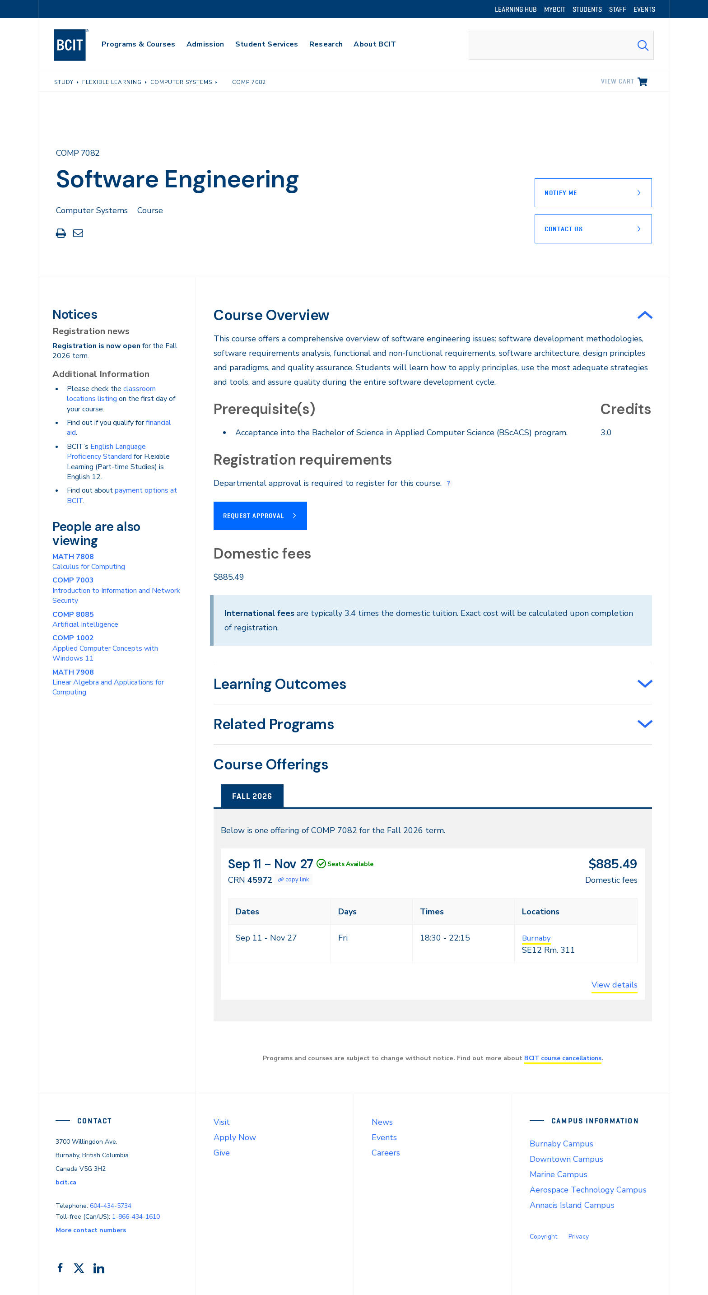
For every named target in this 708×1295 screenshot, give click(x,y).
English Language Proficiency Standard (106, 451)
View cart (617, 81)
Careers (386, 1152)
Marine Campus (558, 1174)
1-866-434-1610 (136, 1216)
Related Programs (274, 724)
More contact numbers (91, 1229)
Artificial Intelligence (85, 619)
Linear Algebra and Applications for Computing (108, 682)
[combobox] (561, 45)
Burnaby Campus (561, 1143)
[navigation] (80, 45)
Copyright (543, 1236)
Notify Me (561, 192)
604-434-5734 (110, 1205)
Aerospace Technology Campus (588, 1189)
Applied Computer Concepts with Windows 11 (105, 648)
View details (615, 984)
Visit (222, 1121)
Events (384, 1137)
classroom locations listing (111, 394)
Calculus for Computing (88, 562)
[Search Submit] (643, 45)
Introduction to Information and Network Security (116, 590)
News (382, 1121)
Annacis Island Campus (572, 1204)
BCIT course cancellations (562, 1057)
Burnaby (537, 937)
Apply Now (235, 1137)
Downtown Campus (566, 1158)
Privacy (578, 1236)
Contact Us (564, 229)
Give (222, 1152)
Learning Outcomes (280, 684)
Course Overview (272, 315)
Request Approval (253, 515)
